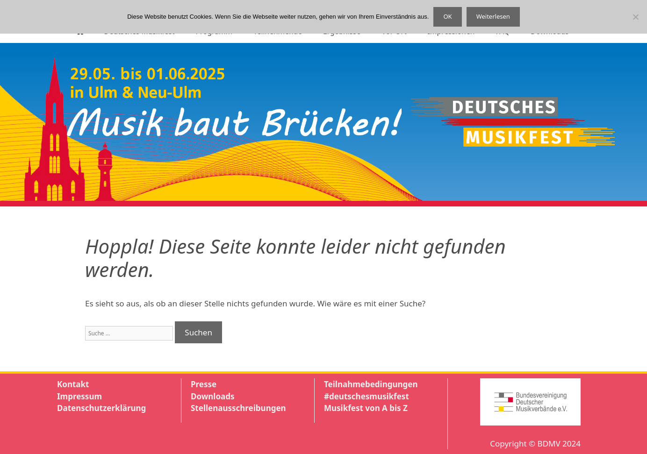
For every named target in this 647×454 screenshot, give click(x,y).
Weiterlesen (493, 16)
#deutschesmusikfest (366, 396)
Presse (203, 384)
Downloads (212, 396)
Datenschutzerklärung (101, 408)
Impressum (79, 396)
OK (447, 16)
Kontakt (73, 384)
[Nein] (635, 16)
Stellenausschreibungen (238, 408)
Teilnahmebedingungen (370, 384)
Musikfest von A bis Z (366, 408)
